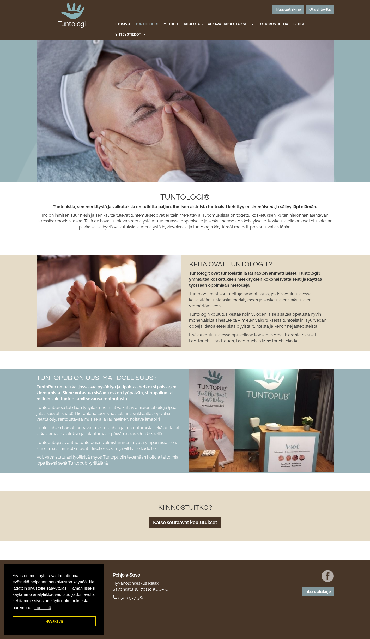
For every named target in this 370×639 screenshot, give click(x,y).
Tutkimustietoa (273, 24)
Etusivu (122, 24)
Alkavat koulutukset (228, 24)
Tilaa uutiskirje (288, 9)
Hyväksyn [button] (54, 621)
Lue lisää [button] (42, 608)
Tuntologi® (146, 24)
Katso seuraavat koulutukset (185, 522)
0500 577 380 (131, 597)
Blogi (298, 24)
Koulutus (193, 24)
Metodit (171, 24)
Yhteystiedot (128, 34)
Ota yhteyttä (320, 9)
